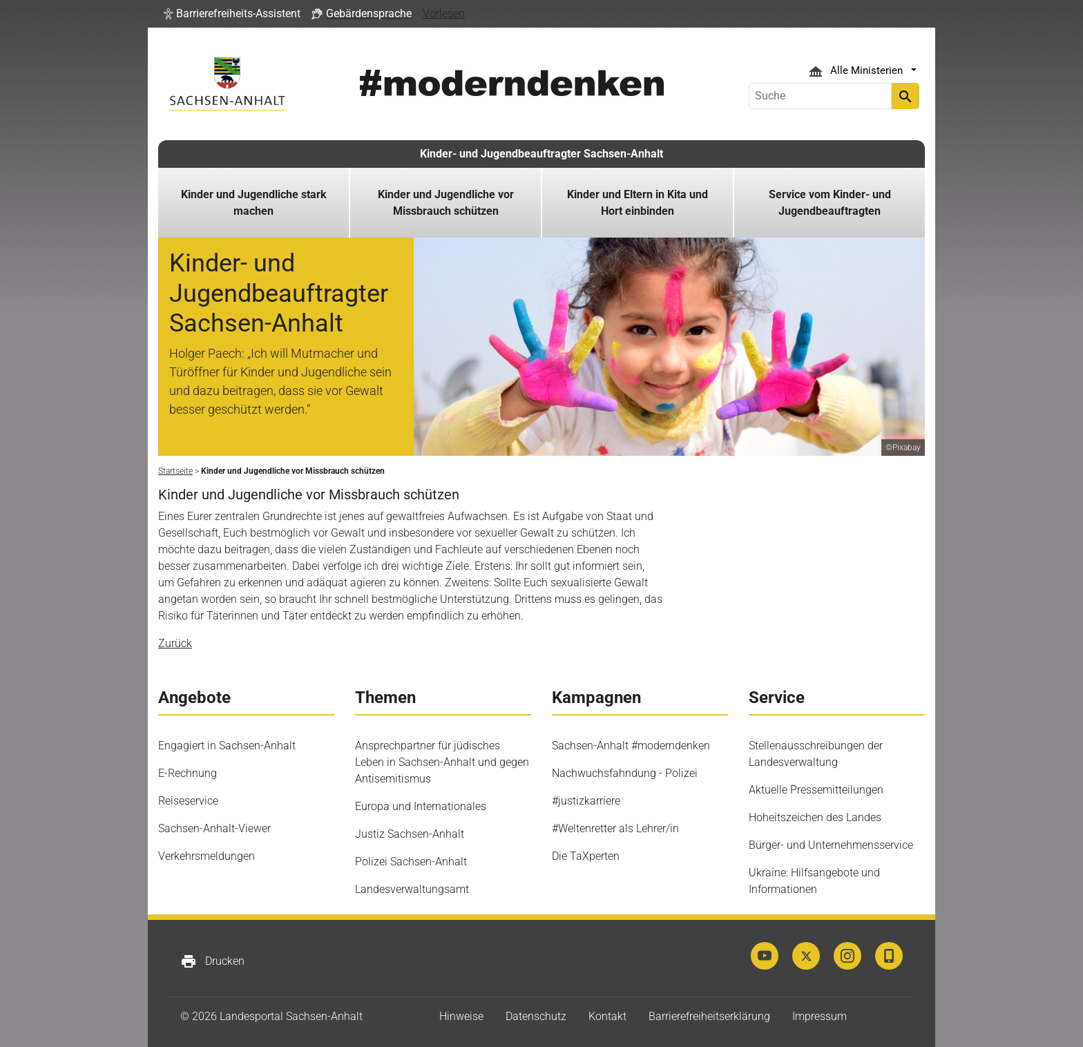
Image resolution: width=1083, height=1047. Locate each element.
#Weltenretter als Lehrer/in (615, 828)
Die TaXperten (586, 856)
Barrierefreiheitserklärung (709, 1016)
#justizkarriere (586, 800)
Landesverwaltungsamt (412, 889)
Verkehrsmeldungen (206, 856)
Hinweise (461, 1016)
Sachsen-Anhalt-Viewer (214, 828)
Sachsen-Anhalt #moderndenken (631, 745)
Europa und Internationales (420, 806)
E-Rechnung (187, 773)
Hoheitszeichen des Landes (815, 817)
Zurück (175, 643)
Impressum (819, 1016)
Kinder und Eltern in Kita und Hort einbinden (637, 203)
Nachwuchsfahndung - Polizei (625, 773)
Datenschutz (536, 1016)
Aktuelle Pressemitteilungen (816, 789)
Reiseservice (188, 800)
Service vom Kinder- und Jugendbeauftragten (830, 203)
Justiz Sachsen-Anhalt (409, 834)
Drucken (212, 961)
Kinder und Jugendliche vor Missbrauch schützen (446, 203)
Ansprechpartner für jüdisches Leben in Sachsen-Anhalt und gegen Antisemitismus (442, 762)
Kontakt (607, 1016)
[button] (232, 14)
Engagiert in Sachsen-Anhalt (227, 745)
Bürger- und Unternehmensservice (831, 845)
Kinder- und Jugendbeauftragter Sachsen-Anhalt (541, 153)
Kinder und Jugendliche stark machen (254, 203)
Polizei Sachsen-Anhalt (411, 861)
